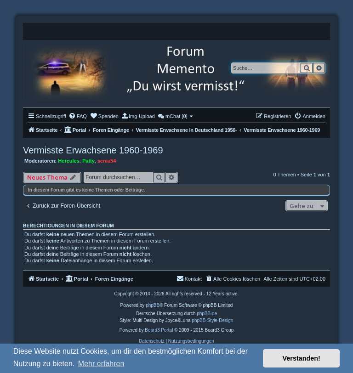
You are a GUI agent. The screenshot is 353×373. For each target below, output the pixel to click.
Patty (88, 161)
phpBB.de (207, 313)
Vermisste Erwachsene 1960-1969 (93, 150)
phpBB (152, 305)
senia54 (106, 161)
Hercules (68, 161)
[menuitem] (77, 116)
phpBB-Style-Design (212, 320)
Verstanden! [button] (301, 358)
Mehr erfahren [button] (101, 363)
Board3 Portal (159, 330)
